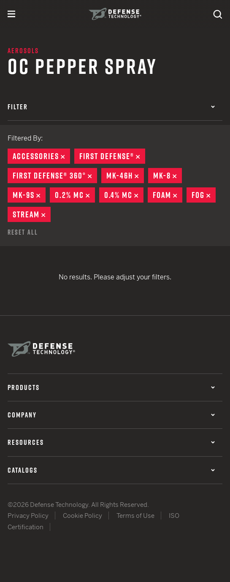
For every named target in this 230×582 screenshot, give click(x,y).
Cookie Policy (82, 516)
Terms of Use (135, 516)
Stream (32, 214)
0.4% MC (123, 195)
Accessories (41, 156)
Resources (111, 442)
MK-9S (29, 195)
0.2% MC (75, 195)
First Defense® (112, 156)
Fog (204, 195)
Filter (111, 107)
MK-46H (125, 175)
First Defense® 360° (55, 175)
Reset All (23, 232)
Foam (167, 195)
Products (111, 387)
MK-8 (167, 175)
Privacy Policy (28, 516)
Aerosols (23, 51)
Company (111, 415)
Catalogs (111, 470)
